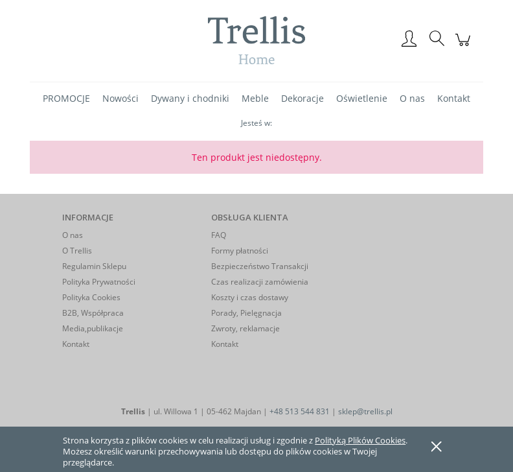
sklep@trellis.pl (365, 411)
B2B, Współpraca (93, 312)
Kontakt (75, 343)
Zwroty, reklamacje (245, 328)
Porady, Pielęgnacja (246, 312)
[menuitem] (66, 98)
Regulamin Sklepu (94, 266)
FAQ (218, 235)
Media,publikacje (92, 328)
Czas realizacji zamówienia (259, 281)
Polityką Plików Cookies (360, 440)
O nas (72, 235)
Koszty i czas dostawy (249, 297)
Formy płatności (239, 250)
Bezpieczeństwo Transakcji (259, 266)
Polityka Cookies (91, 297)
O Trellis (77, 250)
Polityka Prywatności (98, 281)
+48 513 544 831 (299, 411)
